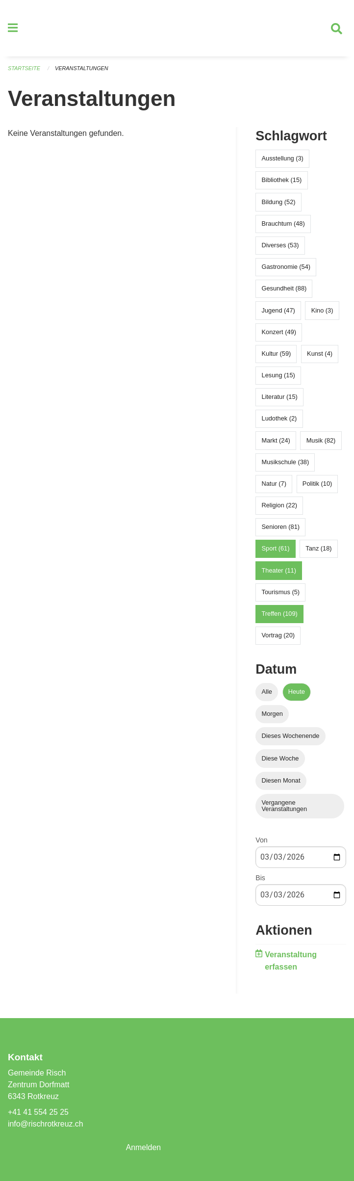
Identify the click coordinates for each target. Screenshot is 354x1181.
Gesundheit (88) (284, 288)
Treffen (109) (280, 614)
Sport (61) (276, 548)
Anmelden (143, 1147)
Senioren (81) (281, 527)
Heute (296, 692)
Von (261, 840)
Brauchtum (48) (283, 223)
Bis (260, 878)
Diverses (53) (280, 245)
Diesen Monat (281, 780)
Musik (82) (321, 440)
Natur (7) (274, 484)
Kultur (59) (276, 354)
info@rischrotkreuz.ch (46, 1124)
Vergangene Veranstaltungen (284, 806)
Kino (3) (322, 310)
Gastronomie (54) (286, 267)
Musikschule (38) (285, 462)
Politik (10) (317, 484)
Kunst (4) (319, 354)
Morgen (272, 714)
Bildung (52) (279, 202)
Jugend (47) (278, 310)
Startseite (24, 69)
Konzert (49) (279, 332)
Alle (267, 692)
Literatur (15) (280, 397)
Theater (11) (279, 570)
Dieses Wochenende (291, 736)
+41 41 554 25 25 (38, 1112)
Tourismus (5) (281, 592)
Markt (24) (276, 440)
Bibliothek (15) (282, 180)
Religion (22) (280, 505)
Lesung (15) (278, 375)
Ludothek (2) (279, 418)
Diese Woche (280, 758)
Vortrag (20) (278, 635)
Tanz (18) (318, 548)
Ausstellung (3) (282, 158)
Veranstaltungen (82, 69)
